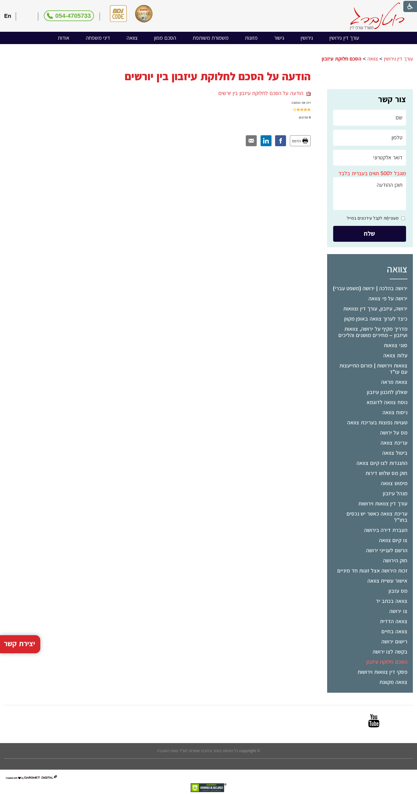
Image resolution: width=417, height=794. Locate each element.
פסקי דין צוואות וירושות (382, 672)
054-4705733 (73, 15)
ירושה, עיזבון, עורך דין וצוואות (375, 309)
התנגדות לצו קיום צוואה (381, 463)
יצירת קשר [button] (19, 615)
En (7, 16)
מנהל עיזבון (395, 493)
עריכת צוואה (394, 443)
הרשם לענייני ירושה (386, 550)
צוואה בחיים (394, 631)
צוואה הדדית (393, 621)
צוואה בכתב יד (391, 601)
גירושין (307, 38)
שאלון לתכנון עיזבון (387, 392)
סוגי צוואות (395, 345)
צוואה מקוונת (393, 682)
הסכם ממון (165, 38)
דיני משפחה (98, 38)
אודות (63, 38)
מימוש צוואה (394, 483)
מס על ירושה (393, 433)
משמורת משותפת (211, 38)
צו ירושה (398, 611)
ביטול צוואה (394, 453)
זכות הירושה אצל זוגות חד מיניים (372, 571)
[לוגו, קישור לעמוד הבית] (377, 16)
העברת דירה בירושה (385, 530)
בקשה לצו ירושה (390, 652)
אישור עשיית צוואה (387, 581)
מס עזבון (398, 591)
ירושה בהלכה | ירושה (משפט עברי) (370, 288)
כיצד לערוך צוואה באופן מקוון (375, 319)
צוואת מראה (394, 382)
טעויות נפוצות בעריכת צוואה (377, 422)
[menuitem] (344, 38)
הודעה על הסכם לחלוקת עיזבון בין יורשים (264, 93)
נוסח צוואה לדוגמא (387, 402)
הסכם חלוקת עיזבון (386, 662)
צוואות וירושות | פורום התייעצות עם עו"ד (373, 369)
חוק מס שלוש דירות (386, 473)
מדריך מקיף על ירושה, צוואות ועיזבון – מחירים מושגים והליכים (372, 332)
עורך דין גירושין (344, 38)
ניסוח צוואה (394, 412)
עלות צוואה (395, 355)
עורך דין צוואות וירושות (382, 503)
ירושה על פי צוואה (388, 298)
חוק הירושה (395, 560)
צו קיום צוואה (393, 540)
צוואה (132, 38)
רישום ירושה (394, 641)
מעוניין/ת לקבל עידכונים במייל (373, 218)
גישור (279, 38)
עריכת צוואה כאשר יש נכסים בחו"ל (377, 517)
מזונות (251, 38)
